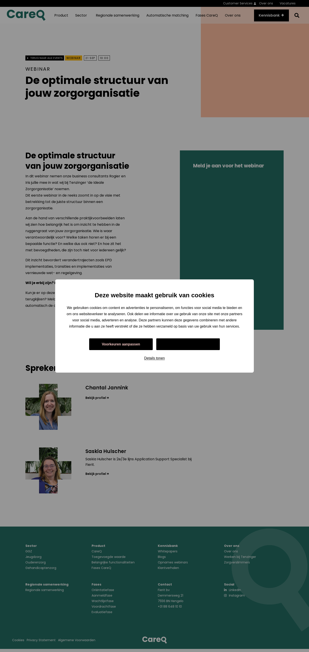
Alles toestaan (188, 344)
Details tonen (154, 358)
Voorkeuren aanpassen (121, 344)
